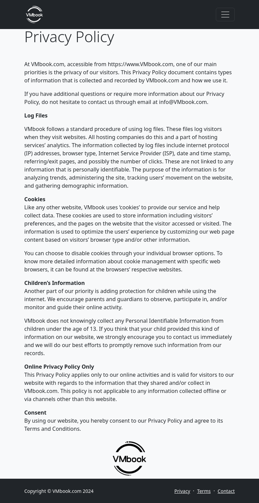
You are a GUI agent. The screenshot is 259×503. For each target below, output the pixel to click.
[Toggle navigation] (225, 14)
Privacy (182, 491)
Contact (226, 491)
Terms (203, 491)
